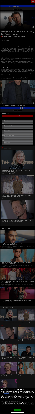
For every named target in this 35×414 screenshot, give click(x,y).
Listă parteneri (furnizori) (4, 407)
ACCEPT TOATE (17, 410)
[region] (17, 401)
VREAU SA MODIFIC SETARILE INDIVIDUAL (17, 412)
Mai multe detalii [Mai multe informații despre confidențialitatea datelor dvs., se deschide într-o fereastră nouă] (6, 393)
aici (25, 397)
